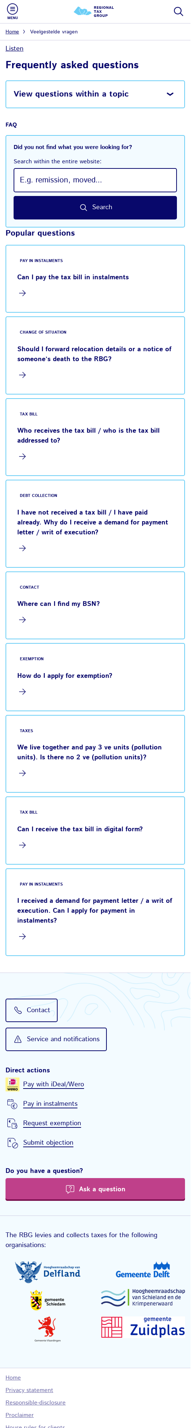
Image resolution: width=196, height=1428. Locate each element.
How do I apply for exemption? (64, 676)
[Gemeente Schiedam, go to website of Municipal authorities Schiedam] (48, 1300)
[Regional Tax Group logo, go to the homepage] (95, 11)
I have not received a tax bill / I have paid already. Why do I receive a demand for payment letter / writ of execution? (92, 522)
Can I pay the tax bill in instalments (73, 277)
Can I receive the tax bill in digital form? (80, 829)
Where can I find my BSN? (58, 604)
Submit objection (48, 1143)
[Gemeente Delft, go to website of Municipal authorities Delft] (143, 1269)
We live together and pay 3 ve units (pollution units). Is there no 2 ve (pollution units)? (89, 752)
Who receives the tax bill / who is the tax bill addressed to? (88, 436)
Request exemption (52, 1123)
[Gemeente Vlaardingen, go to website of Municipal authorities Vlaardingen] (48, 1329)
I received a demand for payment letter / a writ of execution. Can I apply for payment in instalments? (94, 911)
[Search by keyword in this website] (95, 207)
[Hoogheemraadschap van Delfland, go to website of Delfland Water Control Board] (48, 1272)
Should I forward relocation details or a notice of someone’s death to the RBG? (94, 354)
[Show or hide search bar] (178, 11)
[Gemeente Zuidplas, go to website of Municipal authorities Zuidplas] (143, 1327)
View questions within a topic (71, 94)
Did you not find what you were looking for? (95, 154)
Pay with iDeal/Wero (53, 1084)
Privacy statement (29, 1390)
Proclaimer (20, 1415)
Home (12, 32)
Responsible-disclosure (36, 1403)
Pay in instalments (50, 1104)
